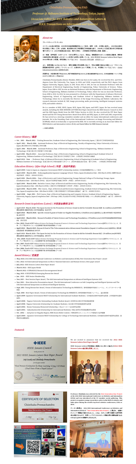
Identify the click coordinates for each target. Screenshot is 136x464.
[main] (80, 16)
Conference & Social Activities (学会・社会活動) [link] (12, 55)
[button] (133, 2)
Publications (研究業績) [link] (12, 49)
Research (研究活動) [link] (12, 45)
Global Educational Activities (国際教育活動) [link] (13, 40)
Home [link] (6, 26)
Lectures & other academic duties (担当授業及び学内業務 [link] (13, 32)
